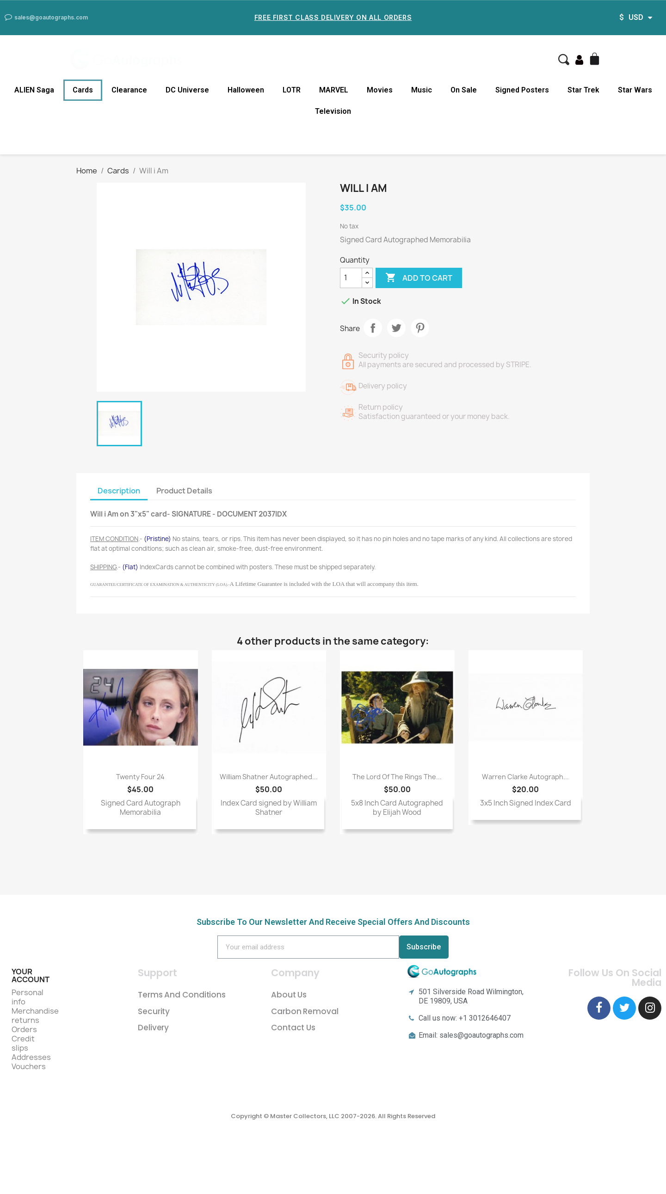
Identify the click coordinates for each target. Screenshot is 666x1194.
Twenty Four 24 (140, 776)
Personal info (27, 997)
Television (333, 111)
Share (373, 328)
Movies (380, 90)
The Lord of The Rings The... (397, 776)
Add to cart (418, 278)
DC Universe (187, 90)
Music (421, 90)
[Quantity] (351, 278)
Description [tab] (119, 491)
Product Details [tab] (184, 491)
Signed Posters (522, 90)
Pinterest (420, 328)
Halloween (246, 90)
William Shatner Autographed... (269, 776)
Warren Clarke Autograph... (525, 776)
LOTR (292, 90)
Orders (24, 1029)
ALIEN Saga (34, 90)
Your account (30, 975)
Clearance (129, 90)
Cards (83, 90)
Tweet (396, 328)
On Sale (463, 90)
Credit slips (23, 1043)
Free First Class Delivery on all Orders (333, 17)
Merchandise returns (35, 1015)
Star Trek (583, 90)
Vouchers (29, 1066)
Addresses (31, 1057)
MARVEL (333, 90)
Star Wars (635, 90)
